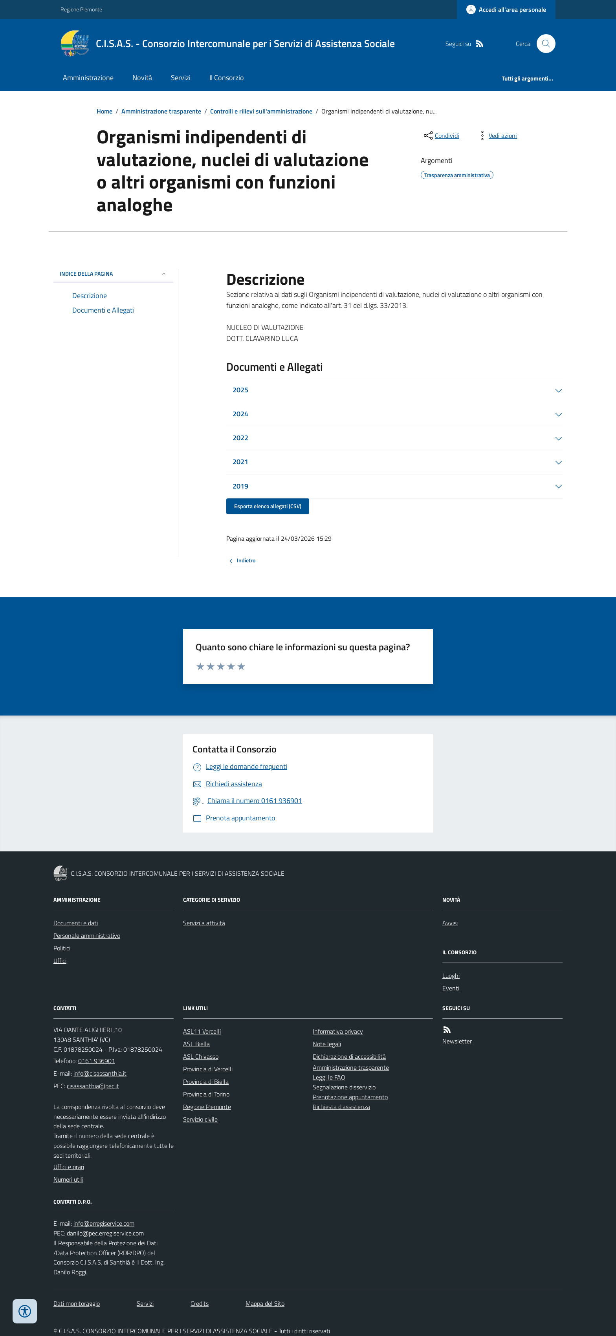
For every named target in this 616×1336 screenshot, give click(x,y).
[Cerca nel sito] (543, 43)
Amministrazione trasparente (161, 111)
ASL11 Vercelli (202, 1031)
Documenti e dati (75, 923)
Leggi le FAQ (329, 1077)
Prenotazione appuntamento (350, 1097)
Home (104, 111)
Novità (142, 77)
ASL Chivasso (200, 1056)
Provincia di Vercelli (208, 1069)
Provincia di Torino (206, 1094)
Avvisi (450, 923)
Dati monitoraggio (76, 1303)
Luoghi (451, 975)
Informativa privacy (338, 1031)
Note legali (327, 1044)
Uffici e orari (68, 1166)
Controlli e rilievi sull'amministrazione (261, 111)
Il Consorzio (226, 77)
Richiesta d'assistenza (341, 1106)
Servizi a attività (204, 923)
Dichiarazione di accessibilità (349, 1056)
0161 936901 (96, 1060)
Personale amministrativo (86, 935)
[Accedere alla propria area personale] (506, 9)
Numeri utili (68, 1179)
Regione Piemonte (81, 9)
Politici (61, 948)
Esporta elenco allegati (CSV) (267, 506)
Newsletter (457, 1041)
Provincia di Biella (206, 1081)
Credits (200, 1303)
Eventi (450, 988)
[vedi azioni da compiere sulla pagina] (497, 135)
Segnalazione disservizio (344, 1087)
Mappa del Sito (265, 1303)
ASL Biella (196, 1044)
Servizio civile (200, 1119)
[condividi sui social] (441, 135)
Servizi (181, 77)
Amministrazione (88, 77)
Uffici (59, 960)
